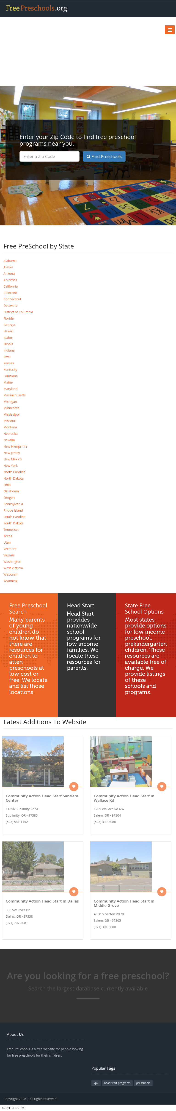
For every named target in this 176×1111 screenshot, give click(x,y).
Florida (8, 318)
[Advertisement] (88, 51)
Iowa (7, 357)
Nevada (9, 440)
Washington (12, 561)
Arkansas (10, 280)
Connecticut (12, 299)
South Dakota (13, 523)
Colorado (10, 293)
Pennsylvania (13, 504)
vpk (96, 1083)
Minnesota (11, 408)
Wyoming (10, 581)
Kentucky (10, 369)
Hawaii (8, 331)
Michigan (10, 401)
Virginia (9, 555)
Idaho (7, 337)
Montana (10, 427)
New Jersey (11, 453)
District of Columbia (18, 312)
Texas (7, 536)
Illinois (8, 344)
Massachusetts (14, 395)
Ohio (7, 485)
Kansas (8, 363)
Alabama (9, 261)
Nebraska (10, 433)
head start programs (117, 1083)
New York (10, 465)
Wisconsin (11, 574)
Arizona (9, 273)
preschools (143, 1083)
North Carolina (14, 472)
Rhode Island (13, 510)
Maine (8, 382)
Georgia (9, 325)
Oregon (9, 497)
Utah (7, 542)
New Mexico (12, 459)
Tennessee (11, 529)
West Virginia (13, 568)
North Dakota (13, 478)
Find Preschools (104, 156)
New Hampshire (15, 446)
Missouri (9, 421)
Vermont (9, 549)
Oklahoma (11, 491)
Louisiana (10, 376)
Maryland (10, 389)
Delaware (10, 305)
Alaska (8, 267)
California (10, 286)
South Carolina (14, 517)
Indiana (9, 350)
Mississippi (11, 414)
